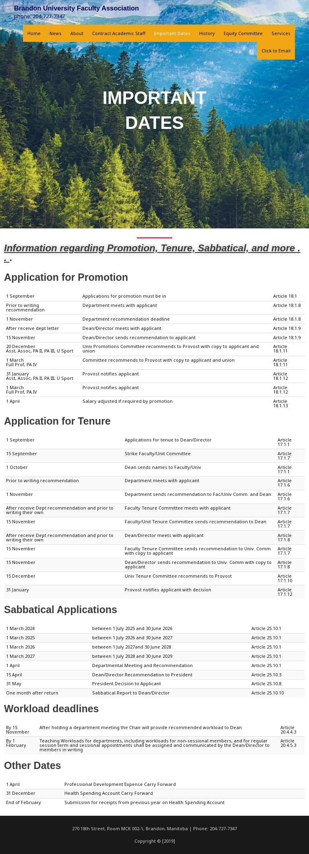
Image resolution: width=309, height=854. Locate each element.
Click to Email (276, 51)
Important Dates (172, 33)
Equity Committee (243, 33)
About (76, 33)
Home (34, 33)
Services (281, 33)
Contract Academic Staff (119, 33)
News (55, 33)
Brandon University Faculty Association (76, 8)
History (207, 33)
